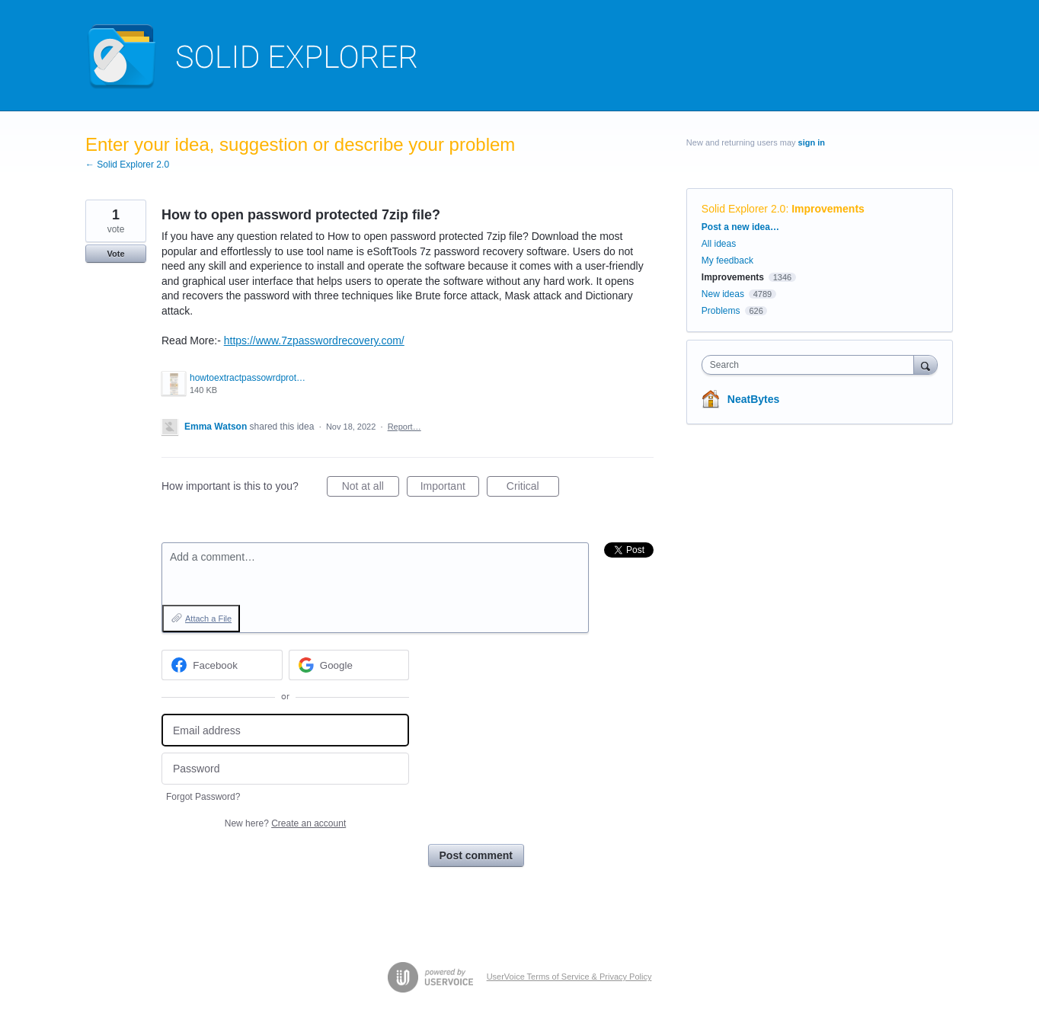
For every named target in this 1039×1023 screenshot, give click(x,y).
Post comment (476, 855)
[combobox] (811, 365)
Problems (721, 310)
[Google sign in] (349, 665)
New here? (285, 823)
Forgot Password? (203, 796)
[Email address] (285, 730)
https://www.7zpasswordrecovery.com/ (314, 340)
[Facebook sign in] (222, 665)
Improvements (828, 209)
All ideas (719, 243)
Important (449, 488)
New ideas (723, 294)
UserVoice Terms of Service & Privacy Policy (569, 976)
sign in (811, 142)
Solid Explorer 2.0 (744, 209)
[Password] (285, 769)
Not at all (370, 488)
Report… (404, 426)
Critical (533, 488)
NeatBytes (753, 399)
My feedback (727, 260)
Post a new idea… (740, 227)
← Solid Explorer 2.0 (127, 164)
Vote (115, 253)
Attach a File (208, 618)
